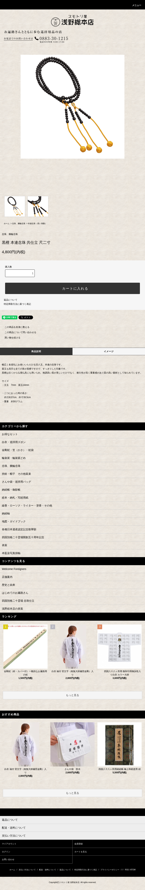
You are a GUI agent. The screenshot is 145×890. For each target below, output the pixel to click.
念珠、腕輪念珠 (18, 223)
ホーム (6, 223)
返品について (10, 300)
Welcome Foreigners (14, 568)
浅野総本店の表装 (12, 608)
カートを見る (80, 852)
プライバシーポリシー (109, 870)
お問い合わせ (8, 859)
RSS (127, 870)
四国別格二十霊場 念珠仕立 (18, 600)
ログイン (6, 852)
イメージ (109, 351)
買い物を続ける (10, 337)
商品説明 (36, 351)
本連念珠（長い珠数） (37, 223)
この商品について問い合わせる (18, 332)
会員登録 (78, 844)
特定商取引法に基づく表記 (17, 304)
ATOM (133, 870)
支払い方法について (27, 870)
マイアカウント (9, 844)
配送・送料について (47, 870)
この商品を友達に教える (14, 327)
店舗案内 (7, 576)
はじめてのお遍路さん (15, 592)
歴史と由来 (8, 584)
